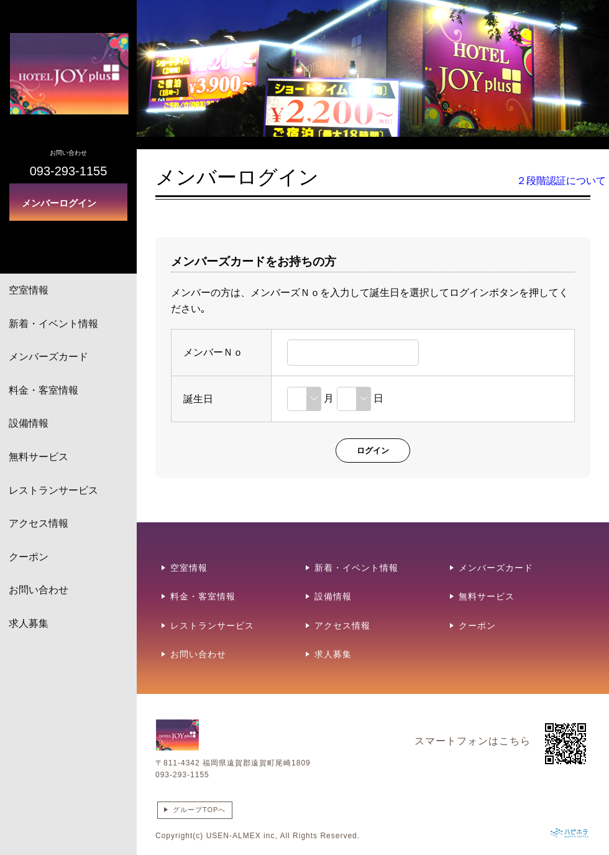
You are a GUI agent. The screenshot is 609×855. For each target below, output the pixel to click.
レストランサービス (53, 490)
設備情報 (28, 423)
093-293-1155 (182, 774)
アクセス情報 (38, 523)
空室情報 (28, 290)
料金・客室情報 (43, 390)
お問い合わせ (38, 590)
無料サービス (38, 456)
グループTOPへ (199, 809)
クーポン (28, 557)
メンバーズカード (48, 356)
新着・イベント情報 (53, 323)
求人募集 (28, 623)
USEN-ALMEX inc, (242, 835)
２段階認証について (561, 180)
